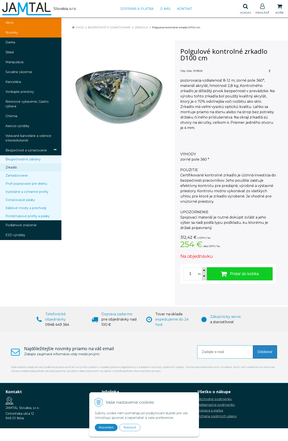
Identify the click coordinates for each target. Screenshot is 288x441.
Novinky (11, 32)
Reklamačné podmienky (216, 405)
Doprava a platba (137, 9)
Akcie (9, 23)
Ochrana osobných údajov (217, 416)
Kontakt (184, 9)
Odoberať (265, 352)
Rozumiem (106, 427)
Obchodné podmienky (214, 399)
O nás (165, 9)
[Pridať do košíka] (240, 273)
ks (199, 273)
